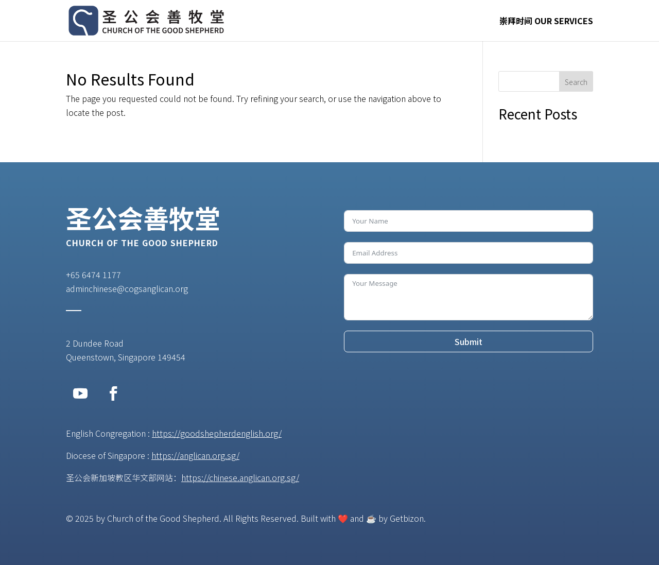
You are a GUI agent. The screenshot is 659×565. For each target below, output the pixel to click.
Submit (468, 341)
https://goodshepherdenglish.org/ (217, 433)
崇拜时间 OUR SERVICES (546, 22)
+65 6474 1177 (93, 274)
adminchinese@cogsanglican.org (127, 288)
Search (576, 82)
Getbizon (407, 518)
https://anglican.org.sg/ (195, 455)
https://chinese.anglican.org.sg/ (240, 477)
